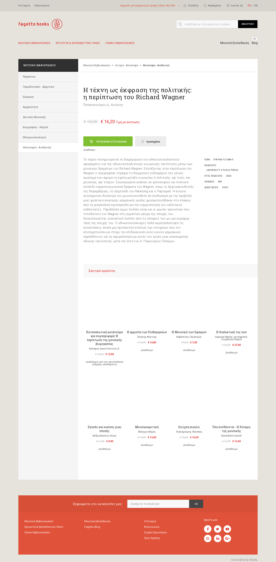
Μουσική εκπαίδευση (97, 521)
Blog (255, 43)
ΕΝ (256, 5)
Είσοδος (190, 5)
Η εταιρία (24, 5)
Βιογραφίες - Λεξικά (36, 127)
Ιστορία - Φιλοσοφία (126, 65)
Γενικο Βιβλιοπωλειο (136, 44)
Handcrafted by (244, 559)
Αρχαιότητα (31, 107)
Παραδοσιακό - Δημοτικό (39, 86)
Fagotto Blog (92, 527)
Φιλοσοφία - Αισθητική (38, 147)
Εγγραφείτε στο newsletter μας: (98, 503)
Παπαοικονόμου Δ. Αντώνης (103, 105)
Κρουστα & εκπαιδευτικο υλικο (87, 44)
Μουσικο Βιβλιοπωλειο (36, 44)
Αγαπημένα (212, 5)
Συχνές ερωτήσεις (155, 533)
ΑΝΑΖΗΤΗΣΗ (248, 24)
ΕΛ (249, 5)
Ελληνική (29, 96)
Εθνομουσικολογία (35, 137)
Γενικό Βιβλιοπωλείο (37, 533)
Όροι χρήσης (152, 539)
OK (196, 504)
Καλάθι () (234, 5)
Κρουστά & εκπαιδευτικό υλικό (44, 527)
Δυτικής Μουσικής (35, 117)
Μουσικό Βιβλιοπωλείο (96, 65)
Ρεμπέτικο (30, 76)
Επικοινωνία (42, 5)
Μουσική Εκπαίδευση (233, 43)
